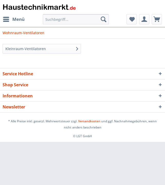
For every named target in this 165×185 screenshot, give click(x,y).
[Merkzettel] (132, 19)
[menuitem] (13, 19)
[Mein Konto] (144, 19)
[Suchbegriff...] (76, 19)
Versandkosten (89, 121)
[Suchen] (103, 19)
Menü (14, 18)
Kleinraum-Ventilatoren (25, 48)
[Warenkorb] (157, 19)
